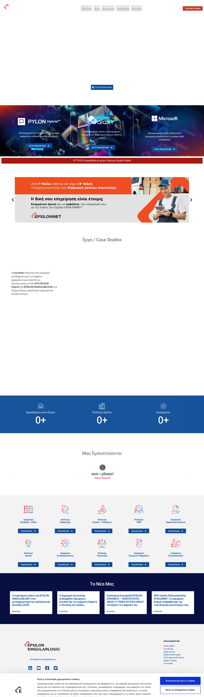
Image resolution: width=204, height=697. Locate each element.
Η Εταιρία (136, 8)
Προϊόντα (86, 8)
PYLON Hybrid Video (102, 87)
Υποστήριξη (123, 8)
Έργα (96, 8)
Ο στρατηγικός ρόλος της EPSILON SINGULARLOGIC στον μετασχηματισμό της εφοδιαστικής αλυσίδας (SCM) (31, 600)
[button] (13, 200)
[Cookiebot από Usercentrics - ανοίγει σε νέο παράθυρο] (18, 691)
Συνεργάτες (108, 8)
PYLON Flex (168, 649)
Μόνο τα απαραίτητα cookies (180, 672)
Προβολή (160, 691)
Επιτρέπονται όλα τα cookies (180, 663)
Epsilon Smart (169, 652)
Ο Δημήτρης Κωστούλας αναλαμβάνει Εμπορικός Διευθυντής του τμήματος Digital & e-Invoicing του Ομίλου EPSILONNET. (78, 600)
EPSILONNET (169, 646)
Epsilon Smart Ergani (172, 655)
